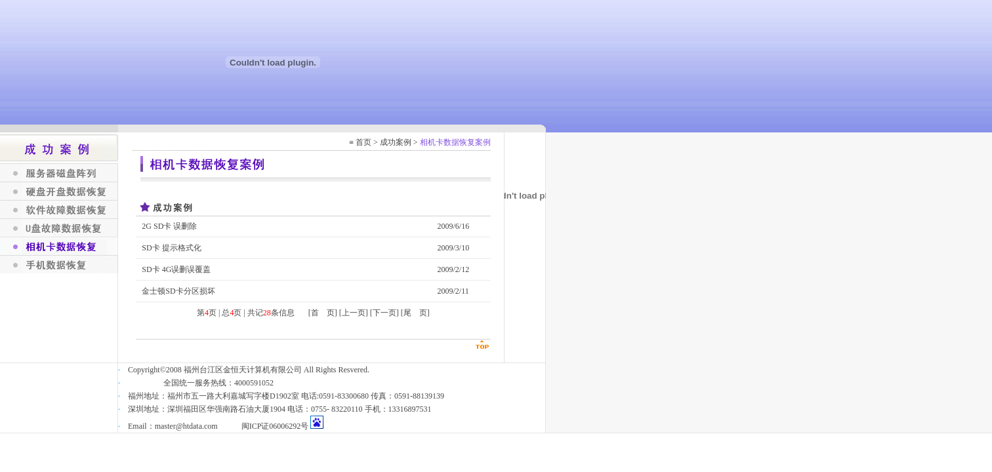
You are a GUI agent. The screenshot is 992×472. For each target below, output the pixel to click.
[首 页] (322, 312)
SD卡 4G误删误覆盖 (176, 269)
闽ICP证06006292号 (275, 426)
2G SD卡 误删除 (169, 226)
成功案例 (395, 142)
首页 (363, 142)
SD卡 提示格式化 (171, 247)
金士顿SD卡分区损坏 (178, 291)
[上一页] (353, 312)
